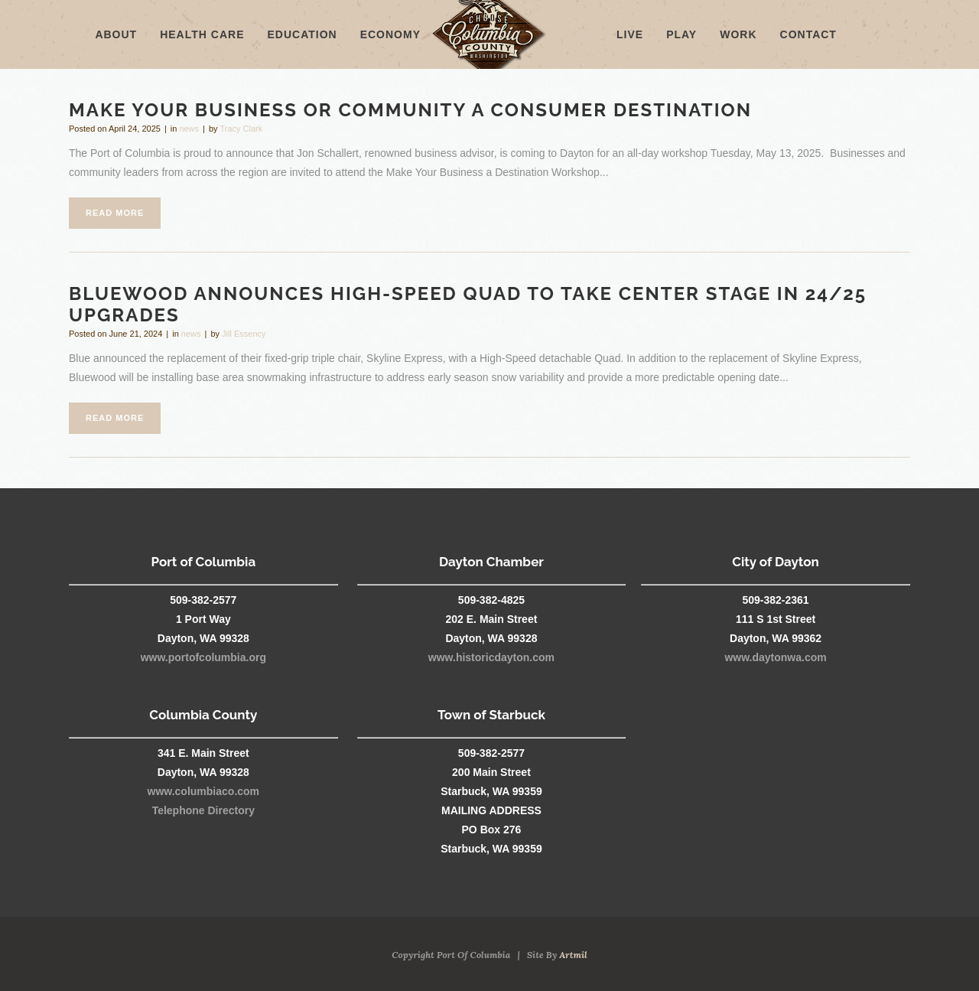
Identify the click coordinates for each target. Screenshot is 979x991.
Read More (115, 212)
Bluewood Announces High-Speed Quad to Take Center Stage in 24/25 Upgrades (468, 304)
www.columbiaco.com (204, 791)
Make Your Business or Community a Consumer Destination (410, 110)
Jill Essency (243, 333)
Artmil (573, 954)
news (189, 128)
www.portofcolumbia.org (203, 657)
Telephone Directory (203, 810)
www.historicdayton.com (491, 657)
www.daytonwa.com (775, 657)
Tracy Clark (241, 128)
